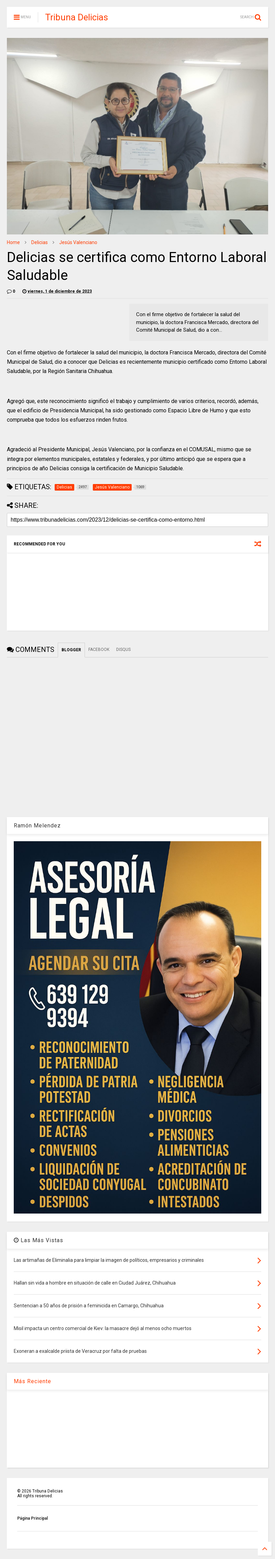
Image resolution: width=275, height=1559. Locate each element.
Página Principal (32, 1518)
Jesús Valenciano (78, 242)
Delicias (39, 242)
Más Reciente (32, 1381)
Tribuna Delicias (76, 17)
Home (13, 242)
